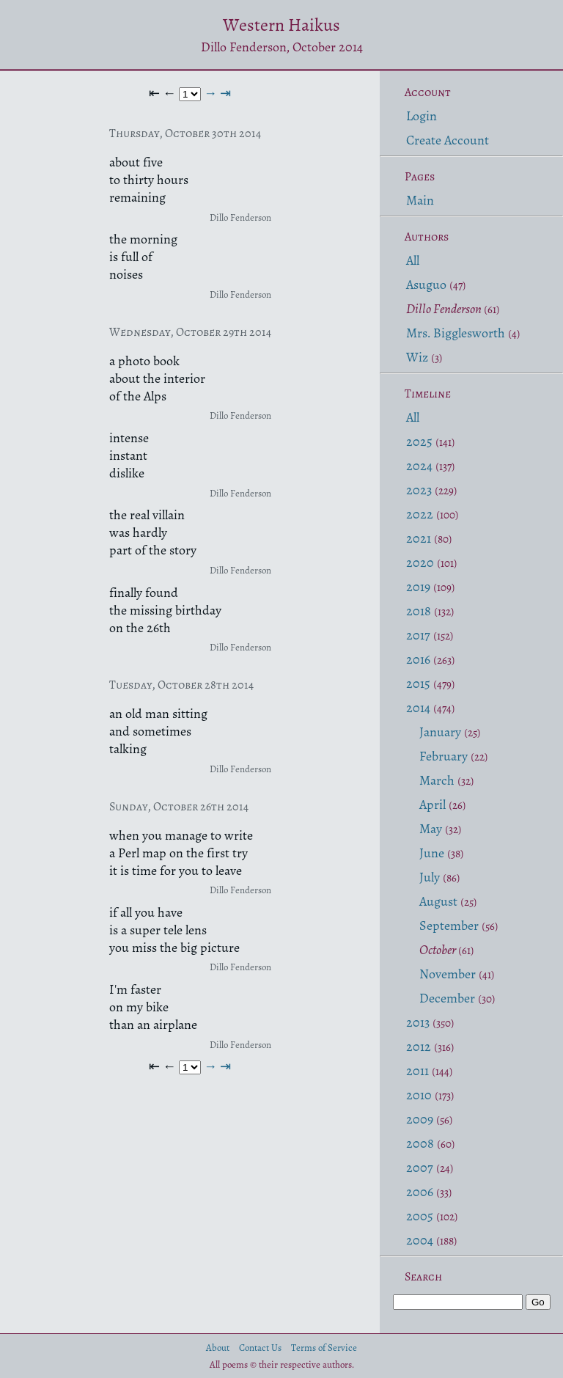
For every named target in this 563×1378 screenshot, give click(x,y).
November (447, 974)
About (217, 1347)
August (438, 901)
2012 (418, 1046)
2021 (418, 538)
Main (420, 200)
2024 (419, 465)
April (432, 804)
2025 (419, 441)
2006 (419, 1192)
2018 (418, 611)
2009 (419, 1119)
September (449, 925)
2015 (418, 683)
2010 (419, 1095)
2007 (419, 1167)
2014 (418, 708)
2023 (419, 490)
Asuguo (426, 284)
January (440, 732)
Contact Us (260, 1347)
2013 (418, 1022)
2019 (418, 586)
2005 (419, 1216)
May (430, 829)
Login (421, 116)
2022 (419, 514)
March (437, 780)
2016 (418, 659)
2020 (420, 562)
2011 (417, 1071)
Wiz (417, 357)
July (429, 877)
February (443, 756)
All (412, 260)
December (447, 998)
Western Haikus (281, 25)
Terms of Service (324, 1347)
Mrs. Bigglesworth (455, 333)
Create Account (447, 140)
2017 (418, 635)
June (431, 853)
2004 (419, 1240)
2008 (420, 1143)
